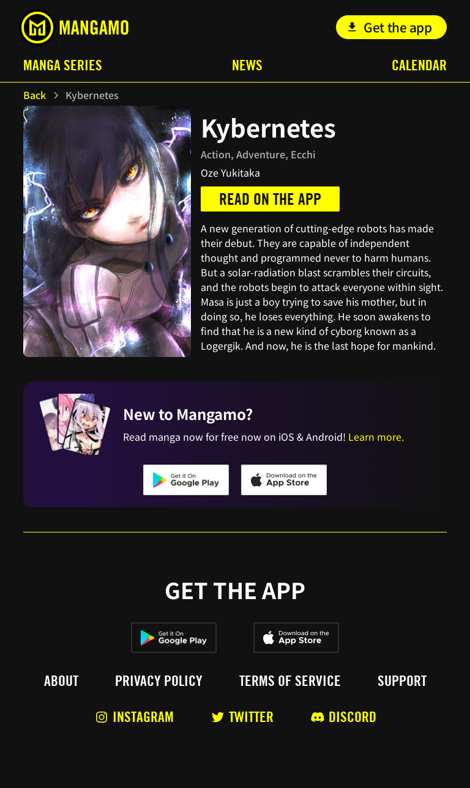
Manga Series (62, 65)
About (61, 681)
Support (402, 681)
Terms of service (290, 681)
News (247, 65)
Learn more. (376, 436)
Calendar (419, 65)
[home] (74, 27)
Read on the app (270, 199)
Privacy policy (159, 681)
